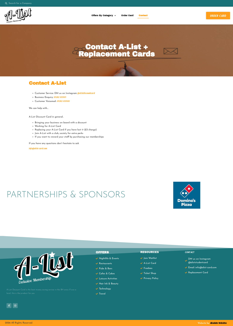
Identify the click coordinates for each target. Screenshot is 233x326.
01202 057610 (63, 102)
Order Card (127, 15)
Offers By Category (103, 15)
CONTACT (189, 253)
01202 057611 (60, 98)
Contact (143, 15)
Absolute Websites (218, 324)
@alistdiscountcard (86, 94)
